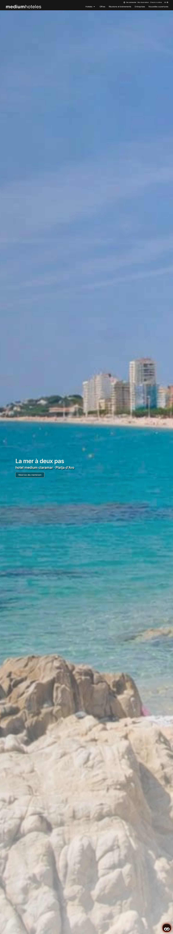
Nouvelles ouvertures (158, 6)
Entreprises (140, 6)
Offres (102, 6)
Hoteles (90, 6)
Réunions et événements (120, 6)
